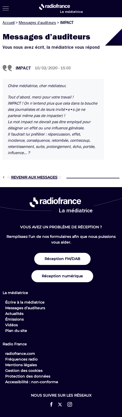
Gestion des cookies (23, 370)
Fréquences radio (21, 359)
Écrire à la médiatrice (25, 302)
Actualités (14, 313)
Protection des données (27, 376)
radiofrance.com (20, 353)
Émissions (14, 319)
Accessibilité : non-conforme (31, 382)
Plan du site (16, 330)
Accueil (9, 23)
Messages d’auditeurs (37, 23)
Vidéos (11, 325)
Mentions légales (21, 365)
